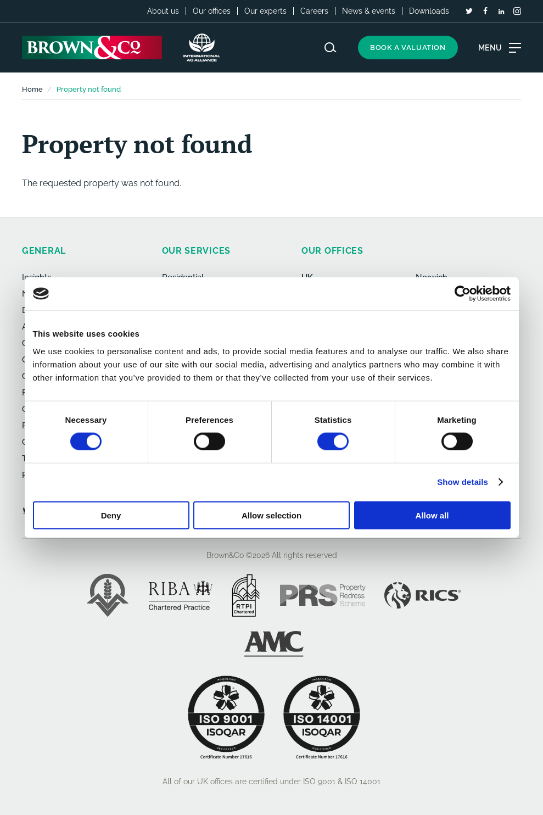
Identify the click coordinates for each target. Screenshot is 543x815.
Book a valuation (408, 47)
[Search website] (330, 47)
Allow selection (271, 515)
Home (32, 89)
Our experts (265, 11)
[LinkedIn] (501, 11)
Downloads (429, 11)
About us (163, 11)
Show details (462, 482)
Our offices (212, 11)
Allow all (432, 515)
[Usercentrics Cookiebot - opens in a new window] (463, 294)
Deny (111, 515)
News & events (368, 11)
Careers (314, 11)
